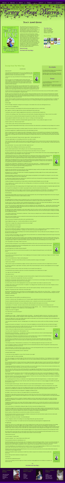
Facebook (25, 476)
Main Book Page (6, 474)
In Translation (5, 475)
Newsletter (26, 475)
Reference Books (49, 475)
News (4, 478)
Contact (25, 477)
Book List (4, 476)
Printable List (5, 477)
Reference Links (49, 476)
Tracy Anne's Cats (49, 477)
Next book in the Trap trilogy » (27, 50)
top (32, 463)
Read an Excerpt (23, 48)
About (25, 474)
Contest (47, 474)
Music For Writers (49, 478)
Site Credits (26, 478)
